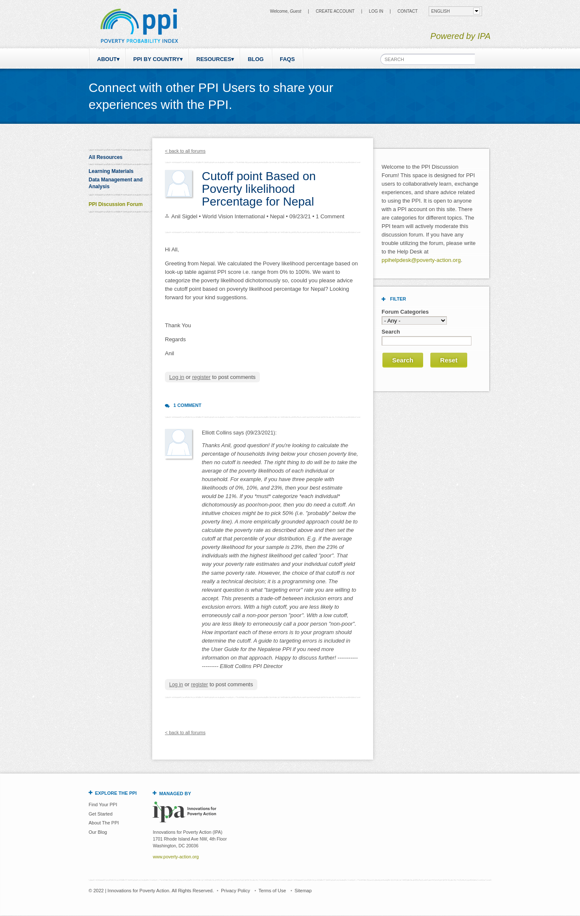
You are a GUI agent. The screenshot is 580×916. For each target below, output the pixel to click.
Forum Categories (405, 312)
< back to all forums (185, 150)
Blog (256, 59)
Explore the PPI (116, 793)
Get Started (100, 813)
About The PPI (104, 822)
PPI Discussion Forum (115, 204)
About (107, 59)
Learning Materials (111, 171)
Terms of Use (272, 890)
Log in (376, 11)
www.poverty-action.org (175, 857)
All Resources (106, 157)
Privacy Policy (235, 890)
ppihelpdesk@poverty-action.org (421, 260)
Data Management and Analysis (115, 183)
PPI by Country (156, 59)
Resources (213, 59)
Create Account (335, 11)
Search (391, 332)
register (201, 377)
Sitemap (303, 890)
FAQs (287, 59)
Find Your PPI (103, 804)
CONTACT (407, 11)
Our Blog (98, 832)
